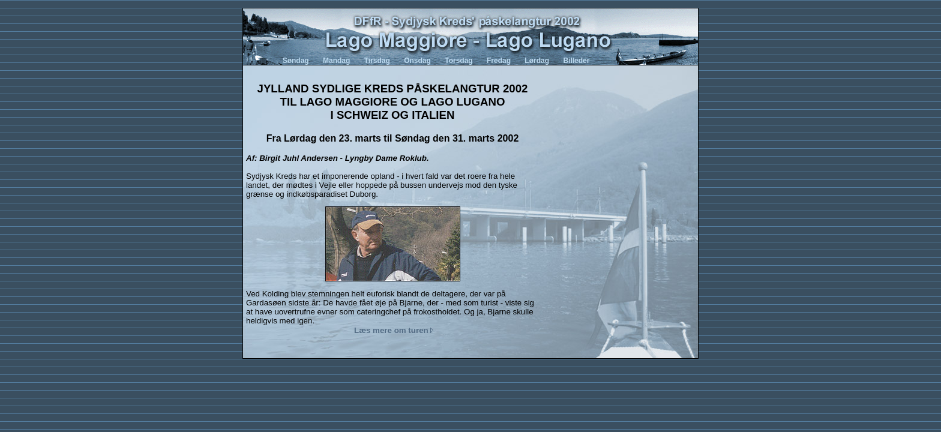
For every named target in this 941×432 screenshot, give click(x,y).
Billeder (576, 60)
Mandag (336, 60)
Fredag (499, 60)
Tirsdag (377, 60)
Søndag (296, 60)
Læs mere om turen (393, 330)
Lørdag (537, 60)
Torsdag (458, 60)
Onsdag (417, 60)
